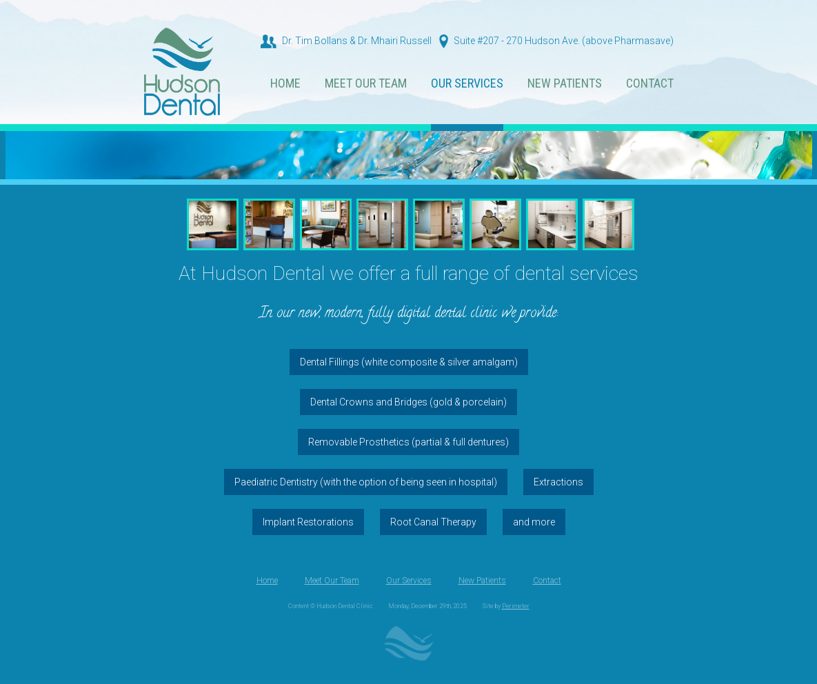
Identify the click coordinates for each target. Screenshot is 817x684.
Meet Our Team (366, 83)
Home (285, 83)
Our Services (467, 83)
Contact (650, 83)
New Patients (564, 83)
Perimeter (515, 606)
